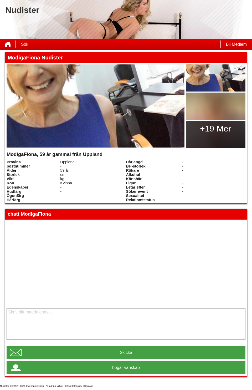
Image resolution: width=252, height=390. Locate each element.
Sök (24, 44)
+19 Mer (215, 128)
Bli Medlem (236, 44)
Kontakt (88, 386)
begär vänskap (126, 367)
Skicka (126, 352)
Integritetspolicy (73, 386)
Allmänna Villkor (54, 386)
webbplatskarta (35, 386)
